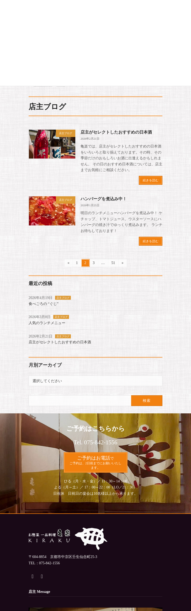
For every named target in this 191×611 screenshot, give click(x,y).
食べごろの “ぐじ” (44, 304)
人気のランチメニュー (47, 323)
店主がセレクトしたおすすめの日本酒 (116, 132)
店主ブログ (63, 297)
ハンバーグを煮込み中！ (104, 199)
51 (113, 264)
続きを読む (150, 180)
